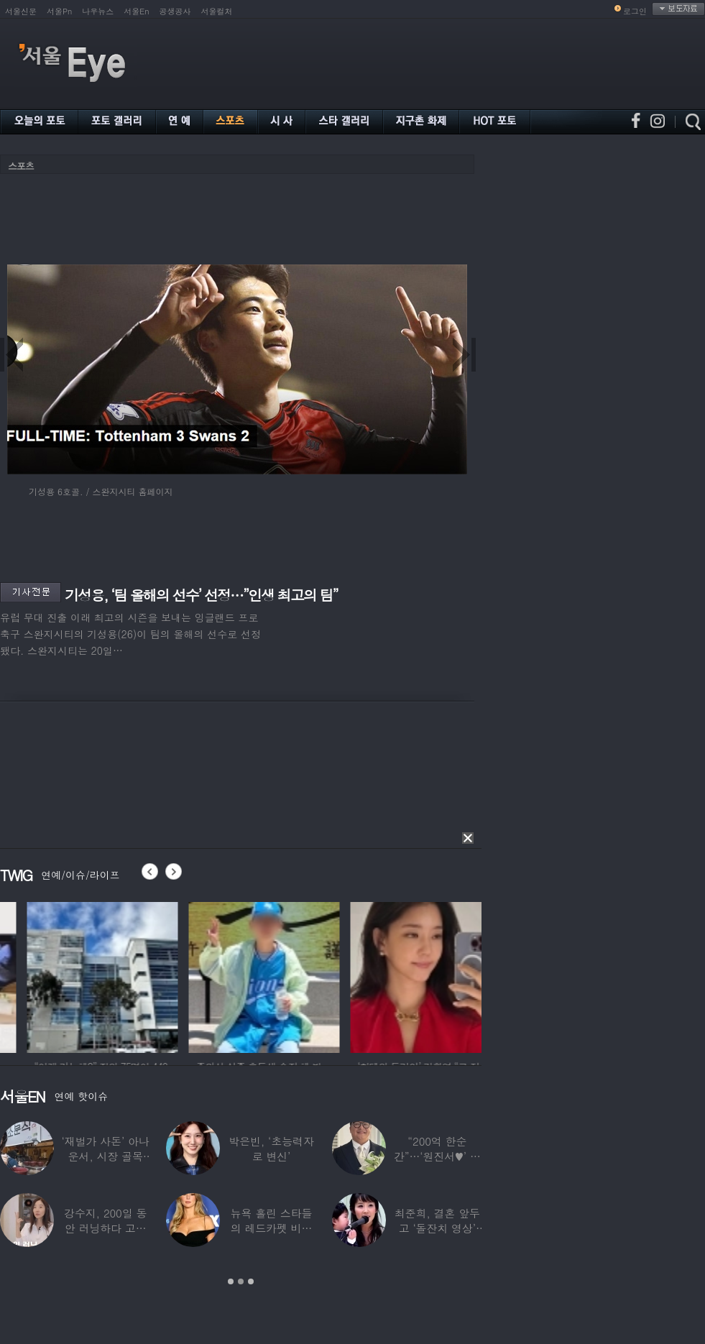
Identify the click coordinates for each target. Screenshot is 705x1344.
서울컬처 (217, 11)
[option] (189, 975)
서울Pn (59, 11)
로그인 (635, 11)
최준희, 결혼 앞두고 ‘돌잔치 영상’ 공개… (437, 1228)
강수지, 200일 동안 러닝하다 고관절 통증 (105, 1228)
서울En (136, 11)
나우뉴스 (98, 11)
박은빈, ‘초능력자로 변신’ (271, 1148)
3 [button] (251, 1281)
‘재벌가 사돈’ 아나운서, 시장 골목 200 (105, 1156)
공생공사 (175, 11)
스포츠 (21, 165)
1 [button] (231, 1281)
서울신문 (21, 11)
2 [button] (241, 1281)
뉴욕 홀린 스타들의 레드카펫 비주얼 (272, 1228)
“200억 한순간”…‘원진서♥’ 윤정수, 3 (437, 1156)
